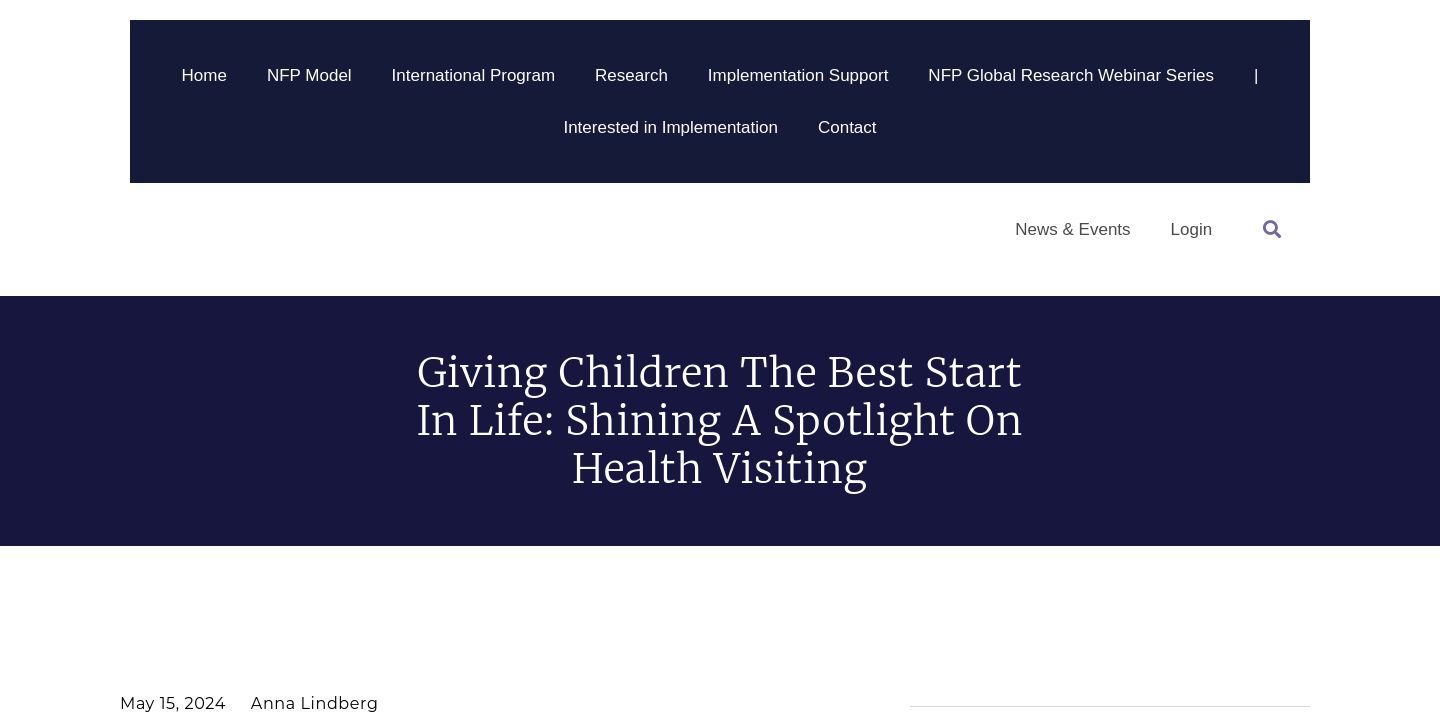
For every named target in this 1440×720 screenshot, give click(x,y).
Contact (847, 127)
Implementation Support (798, 75)
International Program (473, 75)
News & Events (1072, 229)
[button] (1271, 229)
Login (1192, 229)
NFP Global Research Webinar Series (1071, 75)
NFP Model (309, 75)
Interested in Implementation (670, 127)
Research (631, 75)
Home (204, 75)
